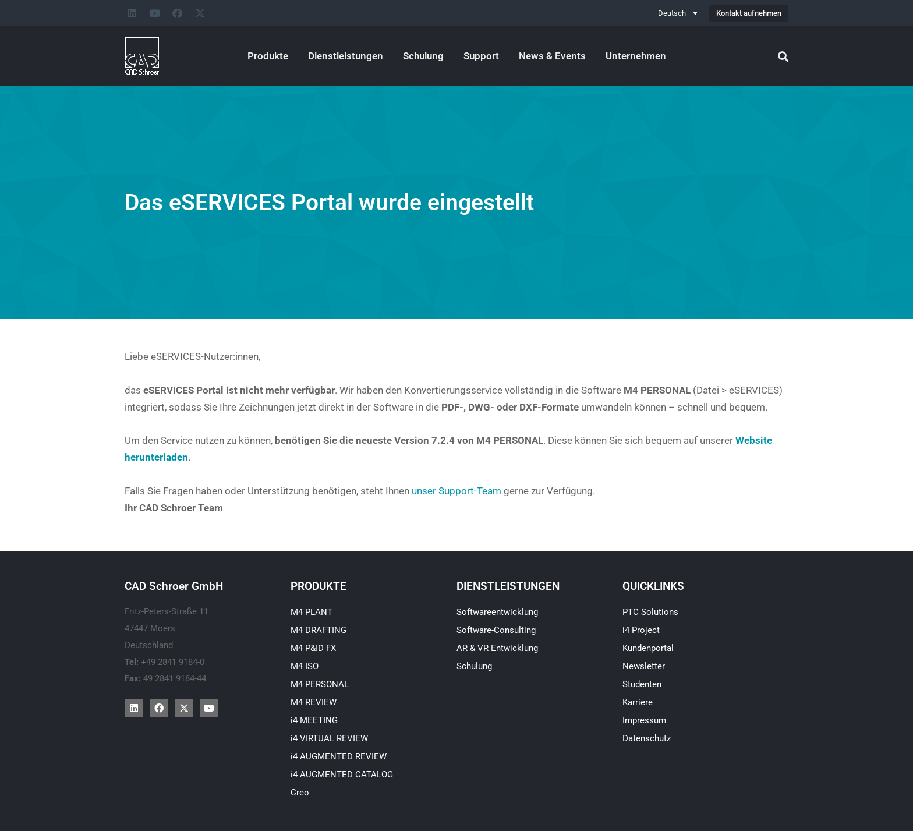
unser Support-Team (456, 491)
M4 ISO (305, 666)
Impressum (644, 720)
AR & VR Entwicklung (497, 648)
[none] (677, 13)
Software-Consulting (496, 630)
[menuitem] (677, 13)
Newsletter (643, 666)
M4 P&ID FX (313, 648)
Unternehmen (636, 56)
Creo (300, 792)
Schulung (423, 56)
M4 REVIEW (314, 702)
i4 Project (641, 630)
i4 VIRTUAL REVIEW (329, 738)
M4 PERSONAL (320, 684)
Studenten (641, 684)
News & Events (552, 56)
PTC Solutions (650, 612)
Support (481, 56)
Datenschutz (646, 738)
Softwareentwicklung (497, 612)
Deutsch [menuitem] (672, 13)
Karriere (637, 702)
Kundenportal (648, 648)
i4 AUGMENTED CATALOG (342, 774)
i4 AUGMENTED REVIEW (339, 756)
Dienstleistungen (345, 56)
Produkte (267, 56)
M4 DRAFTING (318, 630)
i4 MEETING (314, 720)
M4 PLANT (311, 612)
